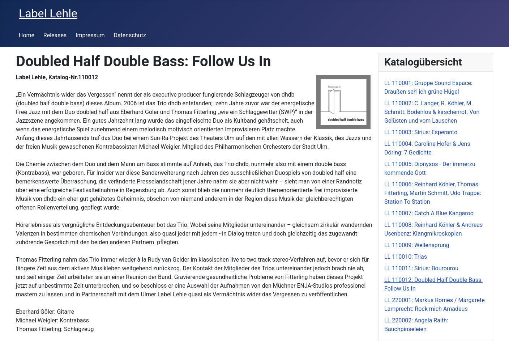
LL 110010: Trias (405, 256)
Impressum (90, 35)
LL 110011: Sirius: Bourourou (421, 268)
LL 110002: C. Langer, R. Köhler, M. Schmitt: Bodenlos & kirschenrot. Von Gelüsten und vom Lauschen (431, 112)
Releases (55, 35)
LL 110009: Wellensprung (416, 245)
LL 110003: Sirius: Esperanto (420, 132)
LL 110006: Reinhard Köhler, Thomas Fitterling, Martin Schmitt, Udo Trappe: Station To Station (432, 193)
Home (26, 35)
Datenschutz (130, 35)
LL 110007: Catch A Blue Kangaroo (429, 213)
